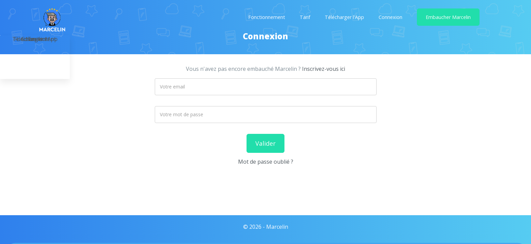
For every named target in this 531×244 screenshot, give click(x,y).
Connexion (390, 17)
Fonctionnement (266, 17)
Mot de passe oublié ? (265, 161)
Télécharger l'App (344, 17)
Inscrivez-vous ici (323, 69)
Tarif (305, 17)
